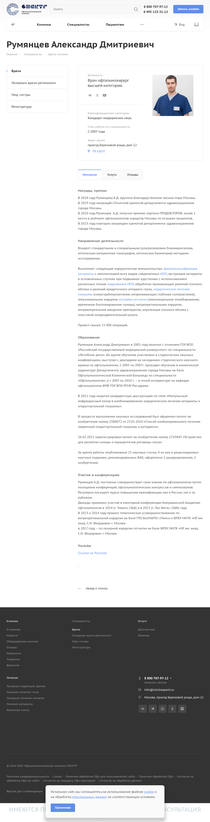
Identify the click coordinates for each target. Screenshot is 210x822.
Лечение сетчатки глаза (23, 692)
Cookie (57, 776)
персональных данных (89, 797)
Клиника (12, 621)
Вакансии (13, 665)
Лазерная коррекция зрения (26, 686)
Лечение (143, 635)
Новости (12, 635)
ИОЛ (163, 274)
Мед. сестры (20, 95)
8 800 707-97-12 (156, 7)
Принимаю (63, 807)
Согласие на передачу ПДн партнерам (69, 780)
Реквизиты (14, 653)
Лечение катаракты (20, 704)
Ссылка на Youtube (92, 553)
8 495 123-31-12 (156, 12)
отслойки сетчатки (133, 299)
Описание (90, 175)
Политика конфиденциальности (28, 776)
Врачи (16, 71)
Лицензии (13, 659)
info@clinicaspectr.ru (159, 690)
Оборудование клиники (22, 641)
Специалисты (81, 621)
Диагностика (146, 629)
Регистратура (21, 107)
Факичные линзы (18, 710)
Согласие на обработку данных (120, 780)
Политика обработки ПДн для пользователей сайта (100, 776)
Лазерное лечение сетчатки (25, 698)
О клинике (14, 629)
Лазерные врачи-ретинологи (33, 83)
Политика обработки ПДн (156, 776)
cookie (149, 792)
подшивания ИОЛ (120, 284)
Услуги (112, 175)
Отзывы (132, 175)
